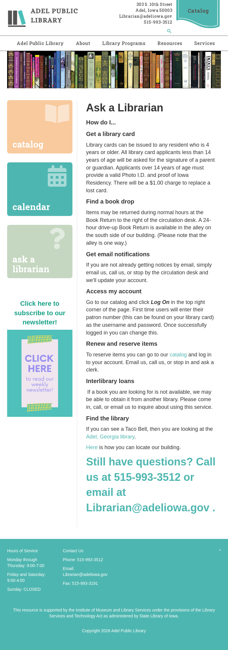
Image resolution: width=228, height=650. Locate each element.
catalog (178, 355)
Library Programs (123, 43)
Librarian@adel (135, 16)
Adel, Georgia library (110, 437)
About (83, 43)
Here (92, 447)
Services (204, 43)
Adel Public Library (40, 43)
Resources (169, 43)
